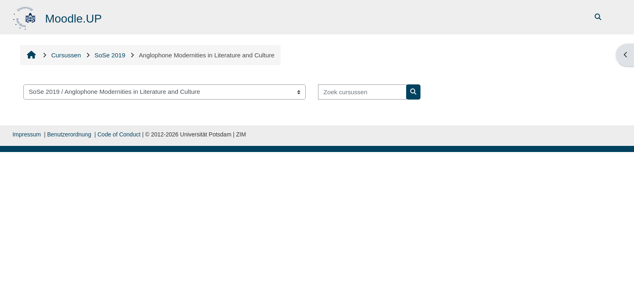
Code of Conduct (119, 134)
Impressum (26, 134)
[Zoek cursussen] (362, 92)
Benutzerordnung (69, 134)
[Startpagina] (25, 16)
